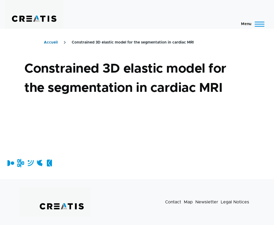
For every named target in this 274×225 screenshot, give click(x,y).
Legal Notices (235, 202)
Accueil (51, 42)
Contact (173, 202)
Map (188, 202)
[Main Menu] (251, 24)
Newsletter (206, 202)
